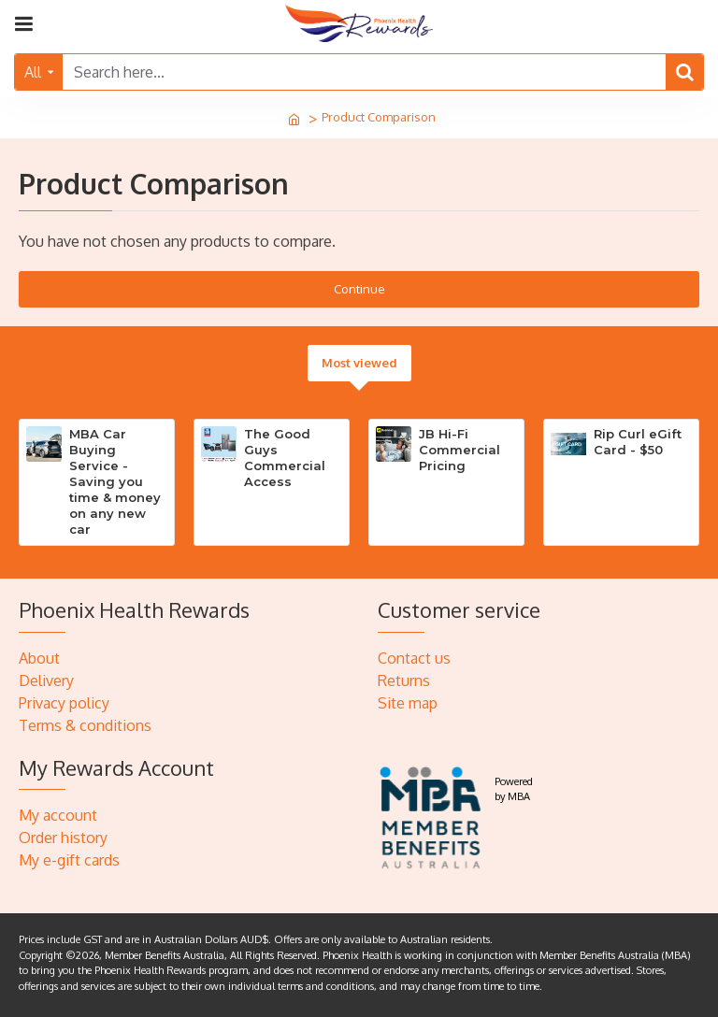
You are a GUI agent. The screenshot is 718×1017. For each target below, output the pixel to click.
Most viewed (359, 362)
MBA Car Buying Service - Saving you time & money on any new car (115, 481)
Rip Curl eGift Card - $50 (638, 441)
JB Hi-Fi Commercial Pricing (459, 449)
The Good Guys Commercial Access (284, 457)
